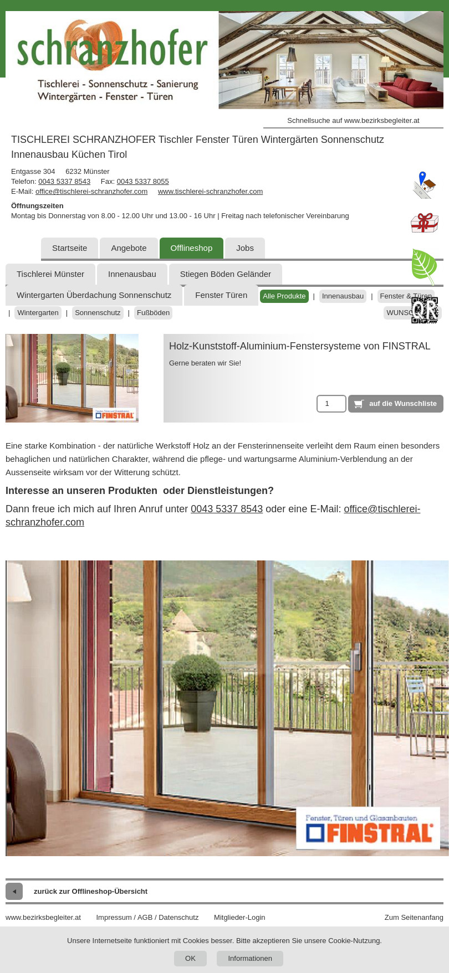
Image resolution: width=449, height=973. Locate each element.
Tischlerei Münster (50, 274)
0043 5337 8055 (143, 181)
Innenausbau (132, 274)
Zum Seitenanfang (414, 917)
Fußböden (153, 312)
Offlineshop (192, 248)
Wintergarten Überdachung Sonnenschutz (94, 295)
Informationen (250, 958)
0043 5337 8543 (64, 181)
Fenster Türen (221, 295)
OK (190, 958)
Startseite (69, 248)
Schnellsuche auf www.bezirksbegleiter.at (353, 120)
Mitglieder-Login (240, 917)
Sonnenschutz (97, 312)
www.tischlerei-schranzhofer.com (210, 191)
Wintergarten (37, 312)
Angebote (128, 248)
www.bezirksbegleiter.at (43, 917)
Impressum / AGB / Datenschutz (147, 917)
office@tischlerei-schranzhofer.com (91, 191)
